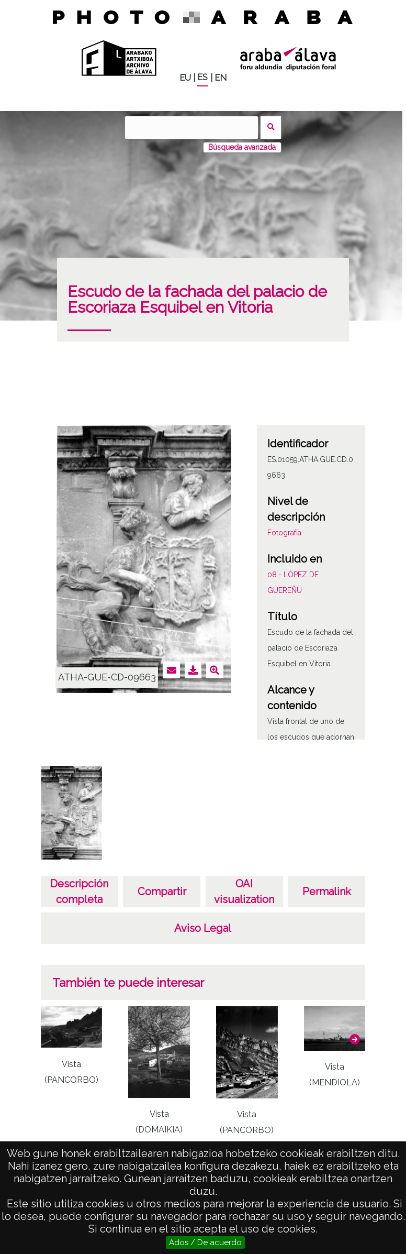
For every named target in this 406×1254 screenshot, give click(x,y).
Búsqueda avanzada (242, 147)
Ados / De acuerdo (205, 1242)
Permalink (326, 891)
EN (221, 78)
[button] (354, 1039)
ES (202, 77)
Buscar (270, 127)
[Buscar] (191, 127)
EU (185, 78)
